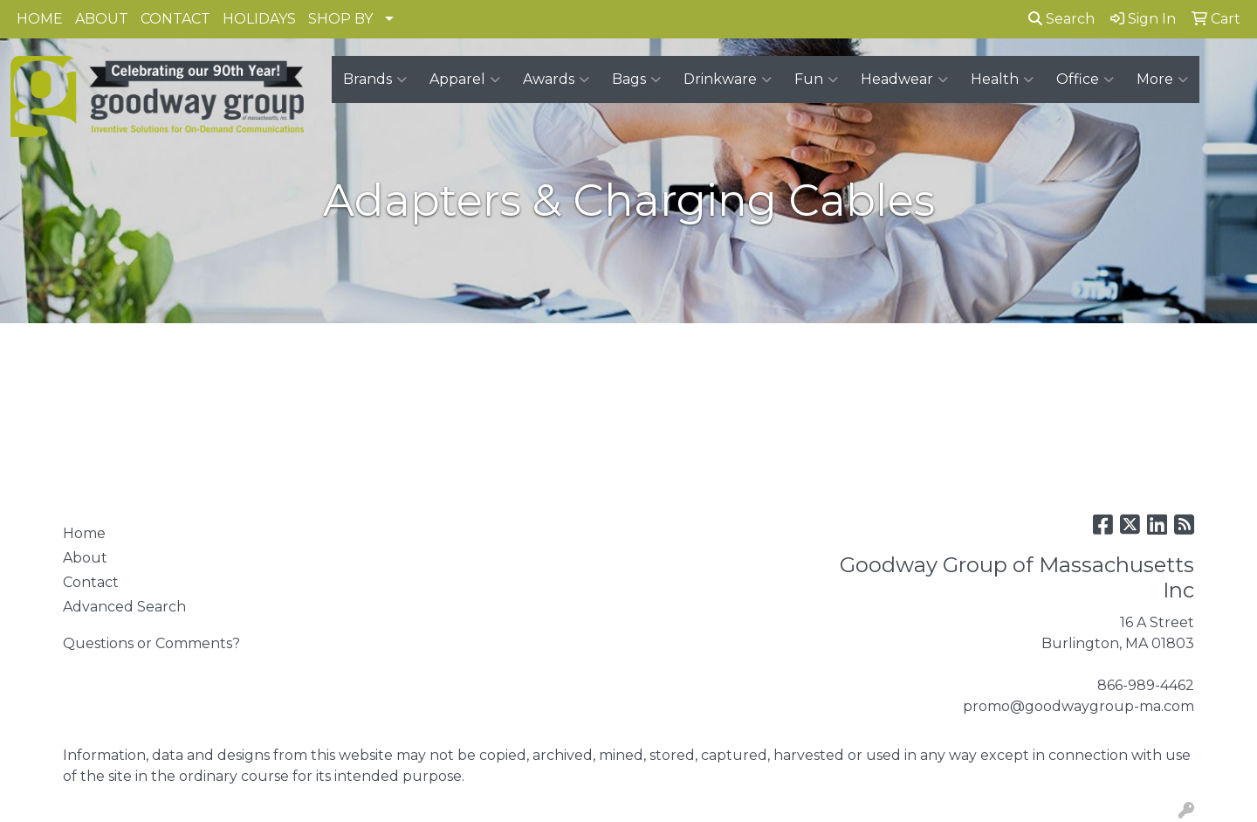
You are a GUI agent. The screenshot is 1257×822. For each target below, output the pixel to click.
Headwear (904, 79)
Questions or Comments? (151, 643)
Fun (816, 79)
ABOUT (101, 18)
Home (84, 533)
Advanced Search (124, 606)
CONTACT (175, 18)
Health (1002, 79)
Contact (91, 582)
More (1162, 79)
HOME (40, 18)
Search (1061, 18)
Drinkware (727, 79)
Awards (556, 79)
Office (1085, 79)
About (85, 557)
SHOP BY (340, 18)
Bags (636, 79)
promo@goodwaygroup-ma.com (1078, 706)
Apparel (464, 79)
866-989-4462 (1145, 685)
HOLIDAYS (259, 18)
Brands (375, 79)
